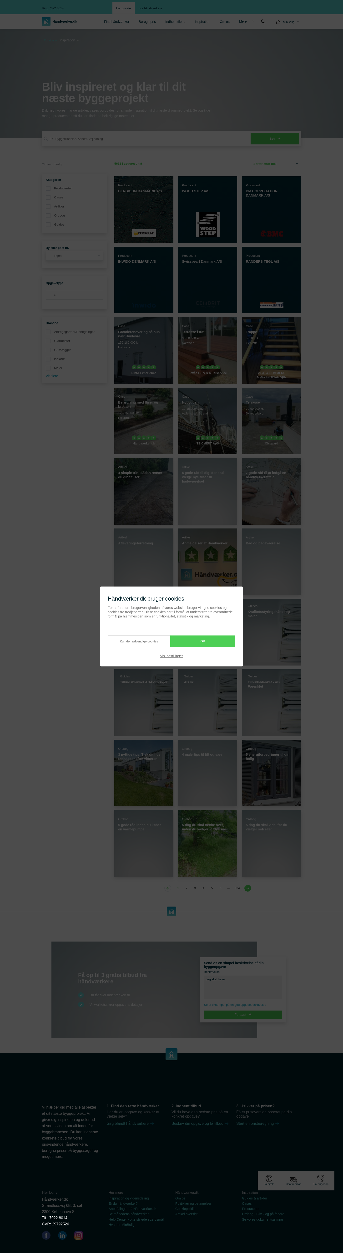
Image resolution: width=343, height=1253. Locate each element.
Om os (225, 22)
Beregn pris (147, 22)
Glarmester (62, 341)
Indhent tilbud (175, 22)
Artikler (59, 206)
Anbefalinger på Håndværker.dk (132, 1209)
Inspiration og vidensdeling (129, 1198)
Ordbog (59, 215)
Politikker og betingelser (193, 1203)
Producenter (63, 188)
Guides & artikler (254, 1198)
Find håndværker (116, 22)
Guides (59, 224)
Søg (274, 138)
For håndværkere (150, 8)
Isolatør (59, 359)
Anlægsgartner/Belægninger (74, 332)
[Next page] (247, 888)
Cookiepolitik (185, 1209)
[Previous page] (168, 888)
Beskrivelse (212, 972)
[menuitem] (116, 21)
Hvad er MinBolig (122, 1225)
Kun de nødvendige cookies (134, 641)
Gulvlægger (62, 350)
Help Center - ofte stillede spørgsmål (136, 1219)
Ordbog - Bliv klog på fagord (263, 1214)
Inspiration (202, 22)
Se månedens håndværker (129, 1214)
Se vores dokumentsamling (262, 1219)
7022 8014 (58, 1218)
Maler (58, 368)
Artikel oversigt (186, 1214)
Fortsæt (243, 1014)
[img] (263, 21)
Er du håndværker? (123, 1203)
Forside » (50, 40)
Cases (58, 197)
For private (123, 8)
